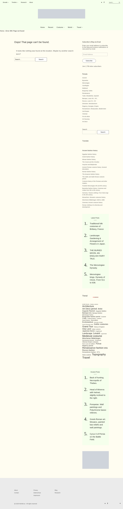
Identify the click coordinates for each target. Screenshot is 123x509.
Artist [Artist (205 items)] (100, 309)
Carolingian (85, 85)
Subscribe (89, 61)
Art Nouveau (86, 119)
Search (84, 129)
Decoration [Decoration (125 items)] (94, 320)
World (70, 27)
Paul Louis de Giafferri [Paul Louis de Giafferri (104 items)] (88, 344)
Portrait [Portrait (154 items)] (98, 344)
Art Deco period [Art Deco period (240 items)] (89, 309)
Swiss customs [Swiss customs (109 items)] (86, 355)
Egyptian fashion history (89, 154)
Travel (79, 27)
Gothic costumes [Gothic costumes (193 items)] (101, 324)
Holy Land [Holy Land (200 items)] (86, 329)
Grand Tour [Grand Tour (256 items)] (87, 326)
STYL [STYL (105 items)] (98, 352)
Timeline (14, 2)
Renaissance (86, 93)
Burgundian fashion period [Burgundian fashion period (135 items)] (91, 316)
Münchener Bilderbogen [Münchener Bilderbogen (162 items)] (91, 338)
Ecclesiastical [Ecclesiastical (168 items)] (87, 322)
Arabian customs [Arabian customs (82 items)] (94, 304)
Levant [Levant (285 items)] (96, 333)
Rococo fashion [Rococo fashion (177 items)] (88, 350)
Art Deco (84, 121)
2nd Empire (85, 111)
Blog (56, 490)
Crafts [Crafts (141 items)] (84, 318)
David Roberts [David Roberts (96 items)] (86, 320)
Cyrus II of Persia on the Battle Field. (97, 437)
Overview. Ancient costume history (92, 202)
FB (104, 2)
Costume (60, 27)
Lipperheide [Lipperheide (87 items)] (104, 333)
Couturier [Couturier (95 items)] (103, 316)
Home (42, 27)
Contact (16, 493)
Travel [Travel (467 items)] (86, 357)
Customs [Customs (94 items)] (99, 318)
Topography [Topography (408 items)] (99, 354)
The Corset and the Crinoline (90, 162)
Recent (50, 27)
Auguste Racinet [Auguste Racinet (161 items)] (88, 311)
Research (24, 2)
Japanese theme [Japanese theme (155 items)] (88, 331)
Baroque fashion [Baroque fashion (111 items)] (97, 313)
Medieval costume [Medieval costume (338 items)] (92, 336)
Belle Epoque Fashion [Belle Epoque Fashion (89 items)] (87, 315)
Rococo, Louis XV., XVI (89, 101)
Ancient (84, 78)
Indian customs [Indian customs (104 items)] (96, 329)
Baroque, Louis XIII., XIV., (89, 98)
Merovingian (86, 83)
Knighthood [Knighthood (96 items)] (99, 331)
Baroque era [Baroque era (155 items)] (87, 313)
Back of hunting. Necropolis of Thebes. (97, 380)
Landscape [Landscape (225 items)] (87, 333)
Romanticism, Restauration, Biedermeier (94, 109)
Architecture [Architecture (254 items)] (88, 306)
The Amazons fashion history (90, 174)
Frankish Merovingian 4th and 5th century (94, 186)
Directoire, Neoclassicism (89, 103)
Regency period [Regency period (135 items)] (87, 345)
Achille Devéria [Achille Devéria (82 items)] (85, 304)
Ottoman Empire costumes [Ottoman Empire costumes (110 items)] (90, 342)
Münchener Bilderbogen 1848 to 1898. (93, 200)
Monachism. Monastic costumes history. (94, 197)
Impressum (37, 495)
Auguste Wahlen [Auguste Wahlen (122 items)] (101, 311)
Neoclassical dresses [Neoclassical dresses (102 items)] (88, 340)
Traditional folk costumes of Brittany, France (97, 226)
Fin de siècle (86, 116)
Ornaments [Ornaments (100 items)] (98, 340)
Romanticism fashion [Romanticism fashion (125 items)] (89, 352)
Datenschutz (37, 493)
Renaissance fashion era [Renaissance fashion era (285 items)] (95, 348)
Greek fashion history (88, 157)
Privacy (36, 490)
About (31, 2)
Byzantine (85, 80)
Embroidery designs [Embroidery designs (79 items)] (98, 322)
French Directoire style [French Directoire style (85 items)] (87, 324)
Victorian (84, 114)
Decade (5, 2)
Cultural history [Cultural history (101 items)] (91, 318)
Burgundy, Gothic (87, 90)
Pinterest (101, 2)
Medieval (85, 88)
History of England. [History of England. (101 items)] (99, 327)
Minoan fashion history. (89, 159)
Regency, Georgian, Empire (90, 106)
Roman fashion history (88, 171)
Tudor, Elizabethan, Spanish (90, 96)
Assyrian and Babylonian (89, 164)
